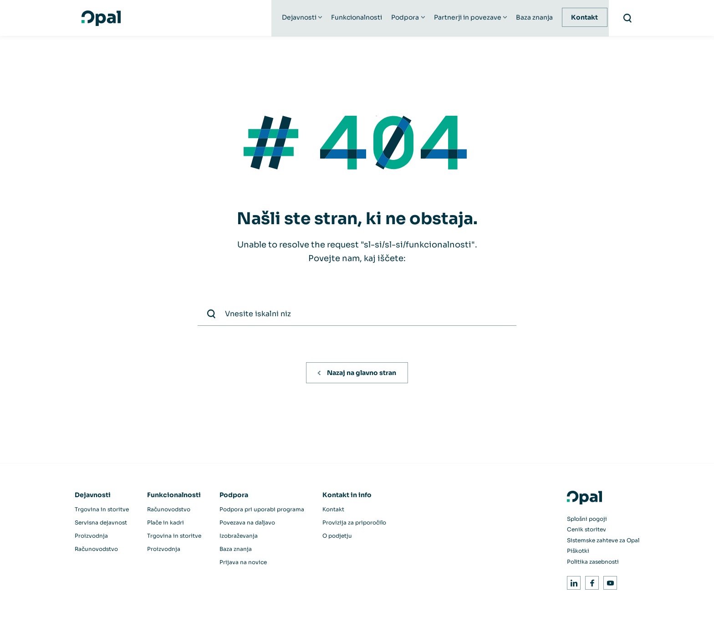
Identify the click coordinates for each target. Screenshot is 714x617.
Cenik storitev (586, 530)
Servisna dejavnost (101, 523)
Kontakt (585, 18)
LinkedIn (572, 582)
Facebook (590, 582)
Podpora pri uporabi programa (261, 510)
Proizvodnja (91, 537)
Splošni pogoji (587, 520)
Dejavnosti (300, 18)
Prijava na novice (243, 563)
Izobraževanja (238, 537)
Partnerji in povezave (468, 18)
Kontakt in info (347, 496)
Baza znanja (535, 18)
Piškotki (578, 552)
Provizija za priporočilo (354, 523)
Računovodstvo (96, 550)
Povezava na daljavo (247, 523)
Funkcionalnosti (357, 18)
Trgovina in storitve (102, 510)
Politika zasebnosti (593, 563)
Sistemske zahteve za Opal (603, 541)
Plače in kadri (165, 523)
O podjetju (337, 537)
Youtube (608, 582)
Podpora (406, 18)
